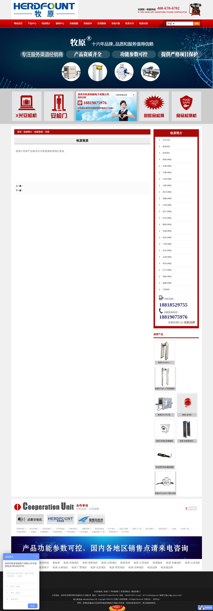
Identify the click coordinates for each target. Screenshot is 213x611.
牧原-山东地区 (192, 562)
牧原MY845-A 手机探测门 (165, 389)
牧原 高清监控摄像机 (164, 441)
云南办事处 (167, 257)
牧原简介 (46, 23)
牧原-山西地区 (109, 562)
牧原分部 (143, 23)
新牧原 (56, 562)
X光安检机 (83, 532)
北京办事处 (167, 250)
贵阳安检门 (163, 529)
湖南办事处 (167, 276)
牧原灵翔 (125, 562)
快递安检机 (57, 532)
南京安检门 (34, 529)
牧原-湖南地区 (90, 562)
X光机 (174, 529)
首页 (19, 132)
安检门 (106, 591)
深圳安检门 (47, 529)
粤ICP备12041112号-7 (173, 595)
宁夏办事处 (167, 172)
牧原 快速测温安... (187, 441)
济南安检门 (21, 529)
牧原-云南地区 (60, 567)
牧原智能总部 (121, 95)
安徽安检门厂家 (98, 532)
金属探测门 (44, 532)
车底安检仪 (125, 591)
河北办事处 (167, 218)
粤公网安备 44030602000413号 (85, 599)
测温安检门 (135, 591)
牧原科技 (44, 562)
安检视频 (74, 23)
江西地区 (166, 289)
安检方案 (115, 23)
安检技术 (88, 23)
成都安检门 (86, 529)
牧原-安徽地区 (173, 562)
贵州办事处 (167, 263)
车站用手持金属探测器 (165, 467)
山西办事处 (167, 185)
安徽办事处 (167, 198)
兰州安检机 (60, 529)
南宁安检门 (150, 529)
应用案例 (101, 23)
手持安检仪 (71, 532)
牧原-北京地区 (98, 567)
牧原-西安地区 (117, 567)
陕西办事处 (167, 224)
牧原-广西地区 (79, 567)
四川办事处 (167, 192)
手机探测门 (115, 591)
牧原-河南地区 (71, 562)
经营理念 (166, 153)
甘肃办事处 (167, 166)
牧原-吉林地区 (136, 567)
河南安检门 (73, 529)
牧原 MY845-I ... (164, 362)
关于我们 (111, 529)
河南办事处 (167, 231)
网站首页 (18, 23)
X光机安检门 (22, 532)
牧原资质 (38, 132)
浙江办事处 (167, 211)
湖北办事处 (167, 237)
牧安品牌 (152, 567)
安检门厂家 (136, 529)
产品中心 (32, 23)
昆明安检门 (113, 532)
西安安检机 (99, 529)
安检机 (33, 532)
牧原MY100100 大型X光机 (165, 493)
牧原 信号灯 (187, 415)
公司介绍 (166, 140)
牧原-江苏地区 (141, 562)
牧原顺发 (157, 562)
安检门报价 (123, 529)
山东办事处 (167, 205)
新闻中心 (60, 23)
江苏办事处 (167, 179)
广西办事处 (167, 244)
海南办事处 (167, 159)
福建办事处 (167, 283)
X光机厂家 (184, 529)
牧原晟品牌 (167, 567)
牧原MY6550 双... (165, 415)
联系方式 (129, 23)
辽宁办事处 (167, 270)
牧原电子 (44, 567)
